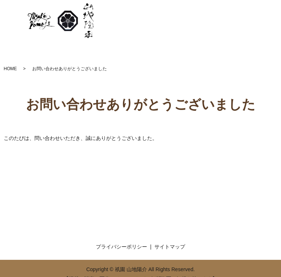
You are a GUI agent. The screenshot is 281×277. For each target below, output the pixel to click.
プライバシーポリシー (121, 247)
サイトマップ (169, 247)
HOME (10, 68)
